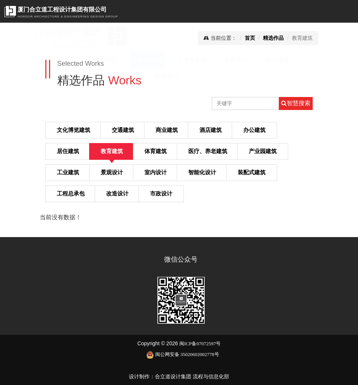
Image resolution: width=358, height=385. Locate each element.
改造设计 (117, 193)
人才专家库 (178, 59)
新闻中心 (223, 59)
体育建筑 (155, 151)
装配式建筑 (251, 172)
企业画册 (264, 59)
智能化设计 (202, 172)
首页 (56, 59)
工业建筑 (68, 172)
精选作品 (134, 59)
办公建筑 (254, 130)
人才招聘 (65, 75)
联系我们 (153, 75)
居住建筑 (68, 151)
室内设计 (155, 172)
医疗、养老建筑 (208, 151)
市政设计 (161, 193)
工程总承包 (70, 193)
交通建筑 (123, 130)
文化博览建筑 (73, 130)
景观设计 (111, 172)
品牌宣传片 (109, 75)
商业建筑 (166, 130)
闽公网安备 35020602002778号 (182, 354)
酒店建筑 (210, 130)
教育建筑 (111, 151)
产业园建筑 (262, 151)
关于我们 (93, 59)
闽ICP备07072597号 (200, 343)
